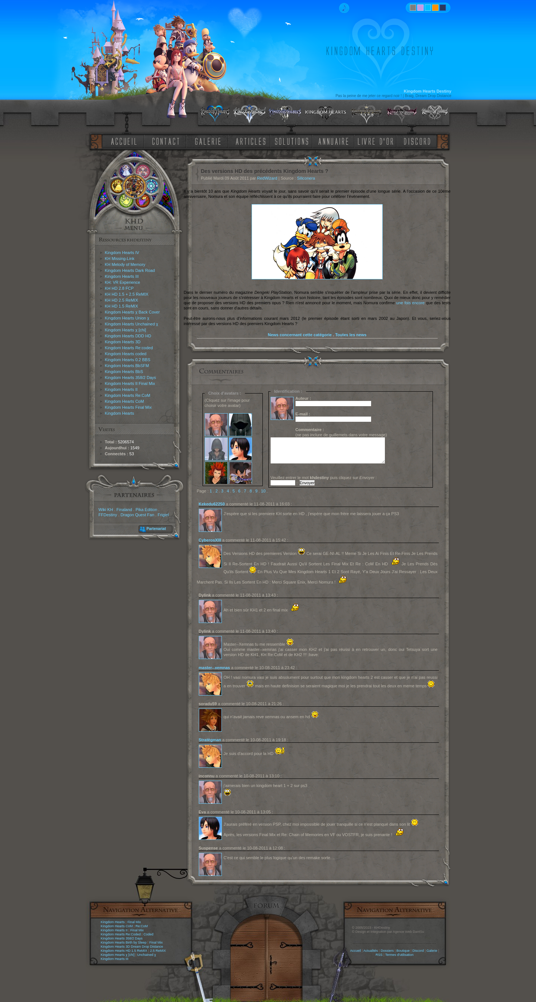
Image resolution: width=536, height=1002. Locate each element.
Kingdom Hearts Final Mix (128, 407)
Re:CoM (141, 926)
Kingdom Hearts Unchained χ (131, 324)
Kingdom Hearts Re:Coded (121, 934)
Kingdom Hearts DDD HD (128, 336)
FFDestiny (108, 515)
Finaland (124, 509)
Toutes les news (350, 335)
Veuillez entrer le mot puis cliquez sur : (324, 477)
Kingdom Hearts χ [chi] (125, 330)
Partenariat (156, 529)
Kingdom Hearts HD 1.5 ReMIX (124, 951)
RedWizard (267, 178)
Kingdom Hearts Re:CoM (127, 395)
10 (263, 491)
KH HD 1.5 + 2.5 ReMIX (127, 294)
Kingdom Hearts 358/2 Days (130, 377)
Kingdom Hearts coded (126, 353)
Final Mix (134, 922)
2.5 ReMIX (158, 951)
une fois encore (410, 303)
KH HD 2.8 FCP (119, 288)
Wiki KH (106, 509)
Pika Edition (146, 509)
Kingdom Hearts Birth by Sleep (124, 942)
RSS (379, 955)
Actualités (370, 951)
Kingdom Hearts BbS (124, 371)
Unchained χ (146, 955)
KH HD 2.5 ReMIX (121, 300)
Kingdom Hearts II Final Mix (130, 383)
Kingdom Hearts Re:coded (129, 348)
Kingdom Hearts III (122, 276)
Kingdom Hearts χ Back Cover (132, 312)
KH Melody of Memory (125, 264)
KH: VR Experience (122, 282)
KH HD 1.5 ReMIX (121, 306)
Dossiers (387, 951)
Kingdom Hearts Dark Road (130, 270)
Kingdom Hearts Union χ (127, 318)
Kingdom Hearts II (121, 389)
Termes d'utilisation (399, 955)
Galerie (432, 951)
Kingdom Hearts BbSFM (127, 365)
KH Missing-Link (119, 258)
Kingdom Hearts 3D (123, 342)
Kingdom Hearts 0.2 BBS (127, 359)
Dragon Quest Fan (137, 515)
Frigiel (163, 515)
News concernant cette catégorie (300, 335)
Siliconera (306, 178)
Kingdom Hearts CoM (124, 401)
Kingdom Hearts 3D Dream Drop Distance (132, 946)
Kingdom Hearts (119, 413)
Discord (418, 951)
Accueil (355, 951)
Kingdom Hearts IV (122, 252)
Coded (148, 934)
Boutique (403, 951)
